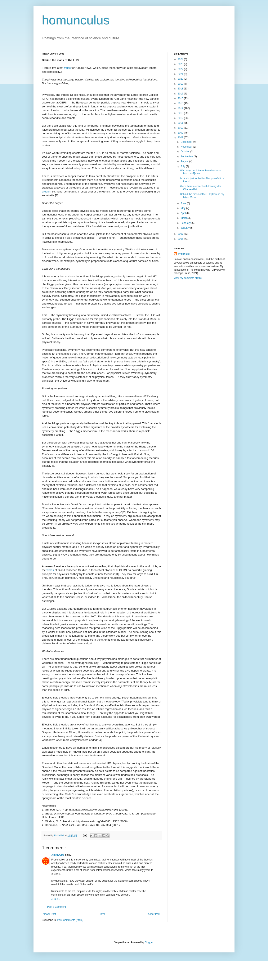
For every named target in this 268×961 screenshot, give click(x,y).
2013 (181, 113)
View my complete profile (188, 278)
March (184, 218)
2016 (181, 98)
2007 (181, 233)
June (184, 203)
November (187, 146)
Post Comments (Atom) (70, 920)
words (50, 570)
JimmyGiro (57, 854)
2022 (181, 69)
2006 (181, 238)
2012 (181, 118)
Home (102, 914)
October (185, 151)
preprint (46, 191)
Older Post (154, 914)
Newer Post (49, 914)
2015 (181, 103)
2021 (181, 74)
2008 (181, 137)
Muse (67, 67)
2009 (181, 132)
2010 (181, 127)
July (183, 166)
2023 (181, 64)
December (187, 141)
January (185, 227)
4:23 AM (56, 899)
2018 (181, 88)
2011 (181, 122)
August (185, 161)
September (187, 156)
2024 (181, 59)
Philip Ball (184, 253)
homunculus (76, 20)
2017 (181, 93)
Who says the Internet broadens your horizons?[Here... (200, 172)
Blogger (149, 942)
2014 (181, 108)
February (186, 223)
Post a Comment (56, 906)
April (183, 213)
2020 (181, 78)
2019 (181, 83)
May (183, 208)
